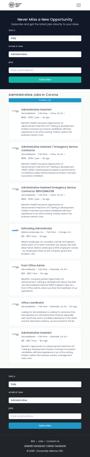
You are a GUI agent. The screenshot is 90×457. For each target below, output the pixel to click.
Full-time (42, 113)
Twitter (50, 445)
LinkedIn (28, 445)
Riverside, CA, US (58, 269)
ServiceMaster (28, 113)
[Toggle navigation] (78, 5)
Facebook (60, 445)
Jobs (40, 441)
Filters (45, 100)
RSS (33, 441)
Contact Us (53, 441)
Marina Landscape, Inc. (32, 232)
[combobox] (45, 38)
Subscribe (45, 79)
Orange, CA (64, 232)
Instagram (39, 445)
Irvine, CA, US (56, 113)
